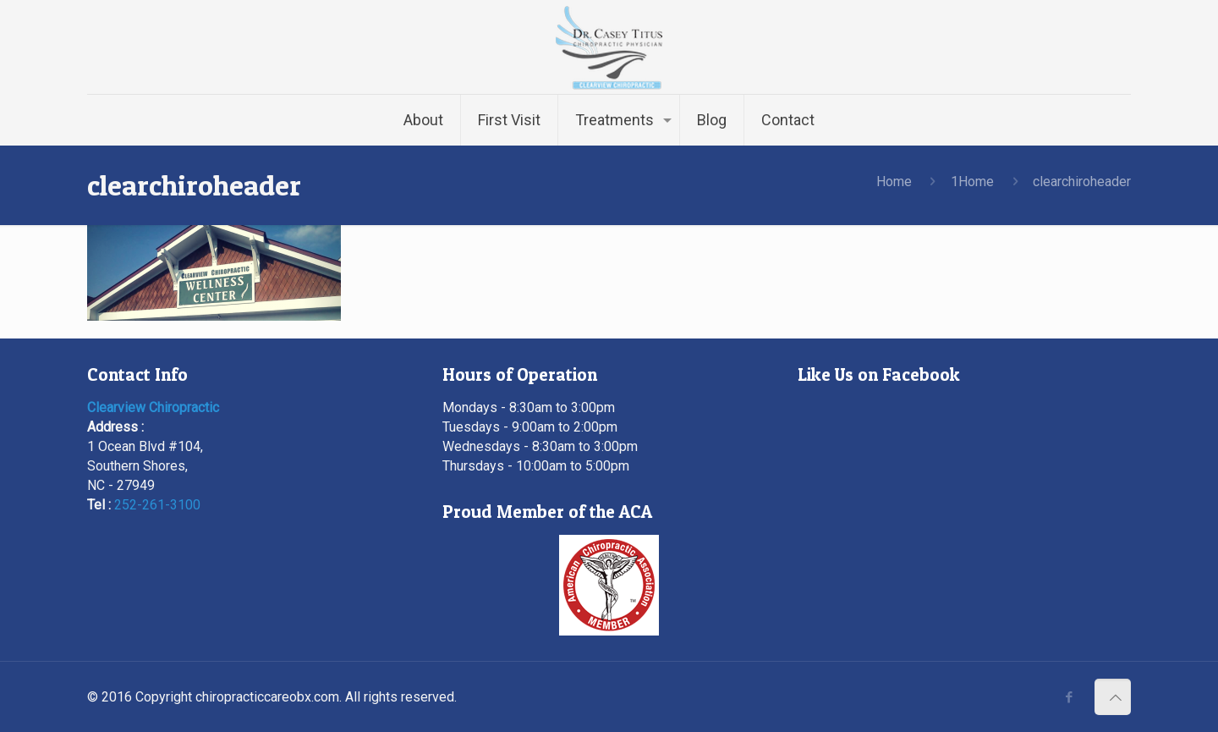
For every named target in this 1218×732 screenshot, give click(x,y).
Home (894, 181)
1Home (972, 181)
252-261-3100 (157, 505)
